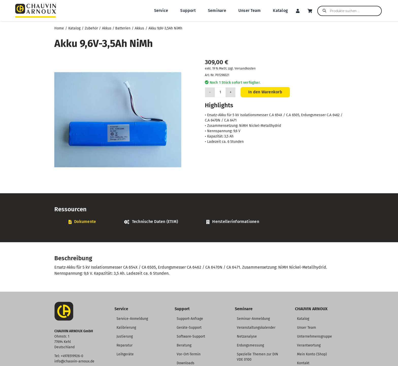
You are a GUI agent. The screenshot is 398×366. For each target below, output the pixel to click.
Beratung (184, 345)
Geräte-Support (189, 327)
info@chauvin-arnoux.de (74, 361)
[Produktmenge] (220, 92)
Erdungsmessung (250, 345)
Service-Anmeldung (132, 319)
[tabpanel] (199, 230)
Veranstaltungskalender (256, 327)
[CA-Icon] (63, 303)
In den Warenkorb (265, 92)
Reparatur (124, 345)
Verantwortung (309, 345)
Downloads (185, 363)
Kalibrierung (126, 327)
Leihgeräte (125, 354)
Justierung (125, 336)
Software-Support (191, 336)
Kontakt (303, 363)
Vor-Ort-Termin (189, 354)
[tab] (82, 221)
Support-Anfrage (190, 319)
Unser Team (306, 327)
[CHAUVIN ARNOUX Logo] (35, 5)
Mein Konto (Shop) (312, 354)
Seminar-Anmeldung (253, 319)
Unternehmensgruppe (314, 336)
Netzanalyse (247, 336)
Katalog (303, 319)
